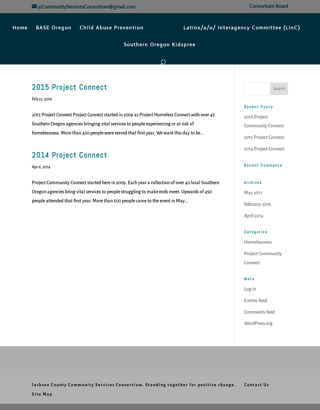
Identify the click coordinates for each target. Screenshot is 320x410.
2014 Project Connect (69, 155)
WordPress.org (258, 323)
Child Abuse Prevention (112, 28)
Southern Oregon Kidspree (160, 45)
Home (20, 28)
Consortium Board (268, 6)
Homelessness (258, 242)
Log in (250, 288)
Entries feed (255, 300)
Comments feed (259, 312)
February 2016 (257, 204)
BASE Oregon (54, 28)
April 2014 (253, 215)
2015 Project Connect (69, 87)
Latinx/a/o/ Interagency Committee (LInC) (241, 28)
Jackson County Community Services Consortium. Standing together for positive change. (134, 385)
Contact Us (256, 385)
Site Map (42, 394)
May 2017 (253, 192)
